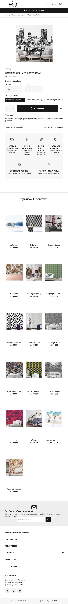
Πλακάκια (14, 294)
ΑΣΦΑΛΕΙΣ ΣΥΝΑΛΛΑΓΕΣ (56, 147)
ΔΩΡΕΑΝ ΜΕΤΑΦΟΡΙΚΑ (12, 147)
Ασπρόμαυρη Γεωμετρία (54, 343)
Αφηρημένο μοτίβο (14, 489)
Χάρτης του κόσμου (53, 440)
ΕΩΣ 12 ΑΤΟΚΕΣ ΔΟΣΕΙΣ (41, 148)
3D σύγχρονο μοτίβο (14, 391)
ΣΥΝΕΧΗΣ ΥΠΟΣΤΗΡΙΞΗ (19, 171)
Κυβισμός (34, 245)
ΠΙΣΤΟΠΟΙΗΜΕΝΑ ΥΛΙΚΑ (49, 171)
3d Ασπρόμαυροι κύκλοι (15, 343)
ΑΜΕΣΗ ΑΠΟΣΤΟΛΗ (27, 147)
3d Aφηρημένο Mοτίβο (54, 294)
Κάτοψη (34, 440)
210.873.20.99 (26, 173)
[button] (6, 4)
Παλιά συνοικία (54, 391)
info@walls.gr (17, 582)
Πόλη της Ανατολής (34, 294)
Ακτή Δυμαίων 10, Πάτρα (15, 580)
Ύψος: (27, 85)
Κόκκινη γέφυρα (54, 245)
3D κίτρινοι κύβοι (34, 391)
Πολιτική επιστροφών (15, 127)
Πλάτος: (8, 85)
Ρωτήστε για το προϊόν (55, 127)
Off (41, 10)
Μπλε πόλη (14, 245)
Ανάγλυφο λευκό (34, 343)
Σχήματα (14, 440)
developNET (53, 601)
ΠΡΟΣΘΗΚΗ (37, 108)
